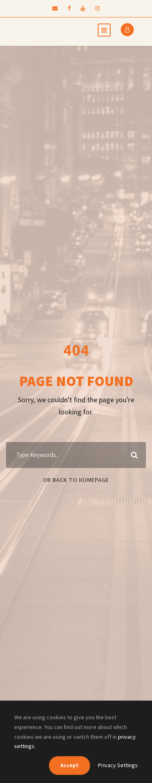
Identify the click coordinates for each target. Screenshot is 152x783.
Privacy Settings (118, 765)
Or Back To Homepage (76, 479)
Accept (69, 765)
